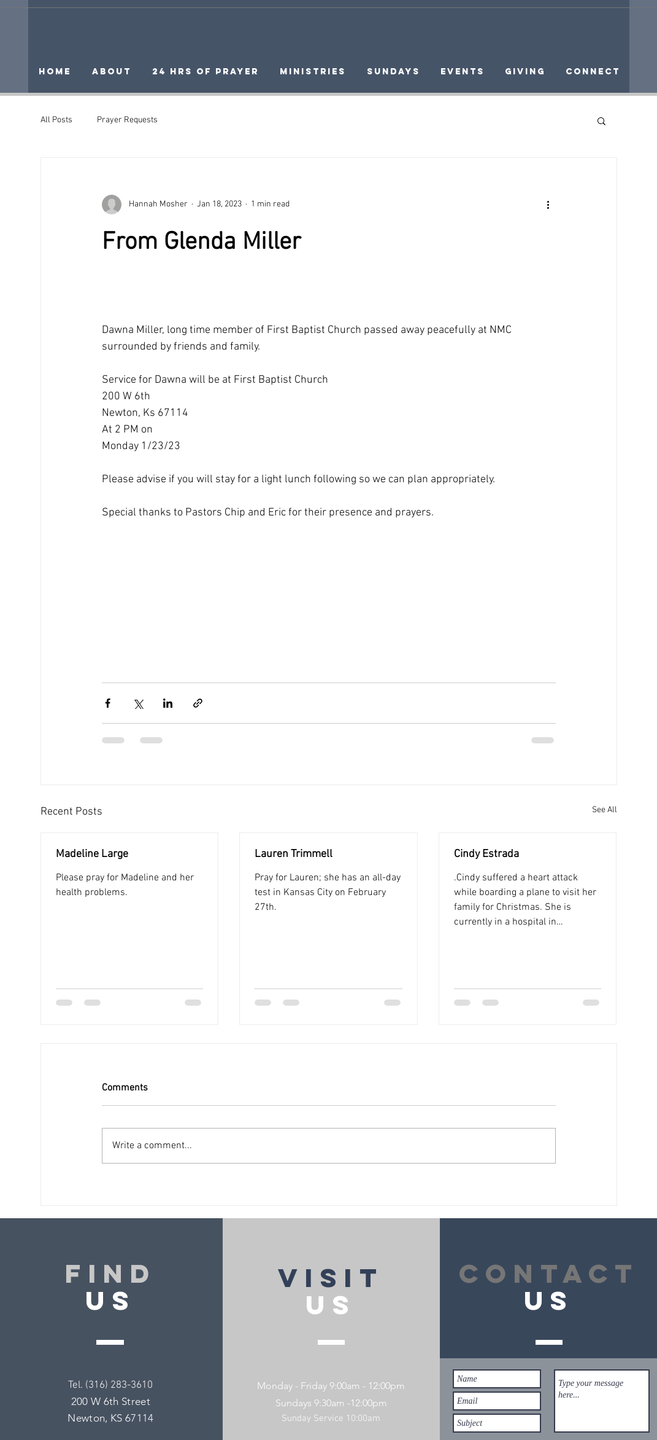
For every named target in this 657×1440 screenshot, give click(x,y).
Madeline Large (92, 854)
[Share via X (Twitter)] (138, 703)
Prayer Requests (127, 120)
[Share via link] (198, 703)
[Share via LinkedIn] (168, 703)
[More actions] (548, 204)
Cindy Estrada (486, 854)
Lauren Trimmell (293, 854)
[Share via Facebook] (107, 703)
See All (604, 810)
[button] (601, 120)
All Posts (56, 120)
